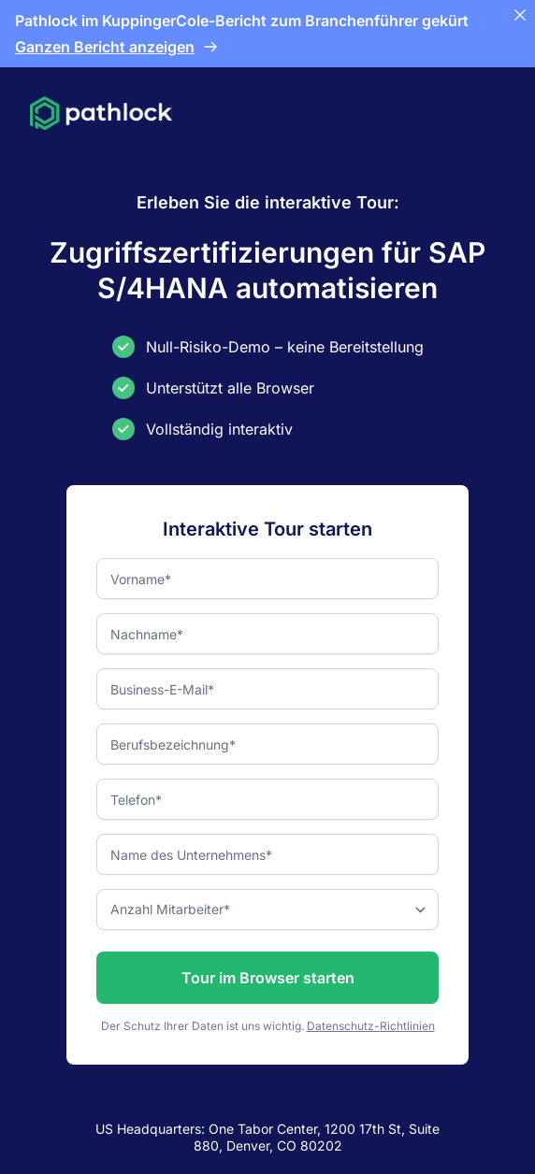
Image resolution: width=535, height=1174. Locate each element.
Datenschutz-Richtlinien (371, 1026)
